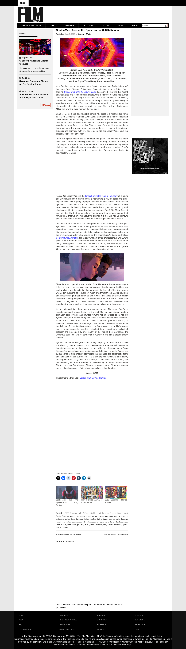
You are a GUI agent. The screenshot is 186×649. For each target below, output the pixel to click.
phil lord (80, 525)
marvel (63, 525)
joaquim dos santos (63, 522)
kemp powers (102, 522)
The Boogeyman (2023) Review (116, 534)
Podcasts (101, 615)
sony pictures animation (112, 525)
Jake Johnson (121, 519)
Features (88, 25)
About (22, 620)
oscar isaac (71, 525)
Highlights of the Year (99, 513)
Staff (120, 25)
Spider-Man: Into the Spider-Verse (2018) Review (67, 502)
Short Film (102, 620)
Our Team (63, 615)
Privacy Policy (26, 629)
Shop (135, 25)
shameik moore (96, 525)
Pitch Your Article (68, 620)
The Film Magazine (31, 25)
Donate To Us (141, 615)
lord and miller (113, 522)
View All (46, 105)
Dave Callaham (77, 519)
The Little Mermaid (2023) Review (68, 534)
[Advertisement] (92, 174)
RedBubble (140, 624)
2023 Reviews (71, 513)
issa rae (112, 519)
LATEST (53, 25)
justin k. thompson (89, 522)
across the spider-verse (95, 516)
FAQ (20, 624)
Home (21, 615)
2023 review (80, 516)
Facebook (101, 624)
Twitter (100, 629)
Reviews (69, 25)
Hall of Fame (83, 513)
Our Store (140, 620)
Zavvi (137, 629)
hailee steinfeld (90, 519)
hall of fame (102, 519)
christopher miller (62, 519)
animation (109, 516)
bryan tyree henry (120, 516)
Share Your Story (67, 629)
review (86, 525)
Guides (105, 25)
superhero (64, 527)
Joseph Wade (84, 34)
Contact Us (64, 624)
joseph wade (76, 522)
